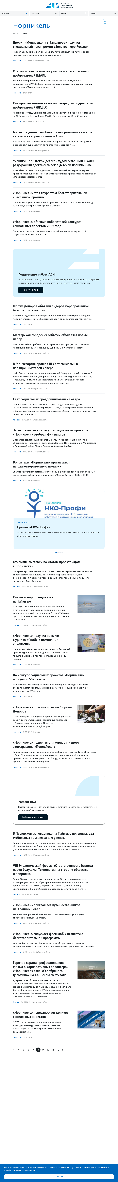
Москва (36, 211)
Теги (25, 33)
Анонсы (16, 420)
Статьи (16, 625)
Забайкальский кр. (41, 452)
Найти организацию (33, 817)
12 (57, 1049)
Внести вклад (30, 290)
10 (48, 1049)
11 (53, 1049)
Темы (16, 33)
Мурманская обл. (41, 389)
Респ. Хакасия (39, 122)
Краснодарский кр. (42, 150)
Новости (17, 61)
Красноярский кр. (41, 61)
